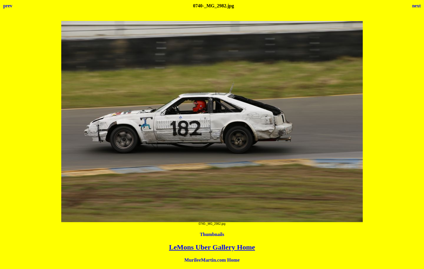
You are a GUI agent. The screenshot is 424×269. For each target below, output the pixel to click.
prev (7, 5)
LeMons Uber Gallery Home (212, 247)
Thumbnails (212, 234)
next (416, 5)
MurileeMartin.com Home (212, 260)
